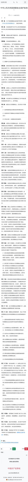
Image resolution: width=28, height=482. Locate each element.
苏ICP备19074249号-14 (18, 477)
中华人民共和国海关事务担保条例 (9, 442)
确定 (14, 449)
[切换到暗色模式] (14, 2)
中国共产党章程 (14, 468)
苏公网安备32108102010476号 (14, 479)
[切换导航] (25, 2)
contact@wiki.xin (14, 473)
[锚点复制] (14, 10)
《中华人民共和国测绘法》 (8, 23)
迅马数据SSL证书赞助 (14, 458)
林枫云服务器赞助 (14, 461)
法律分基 (10, 477)
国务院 (17, 15)
